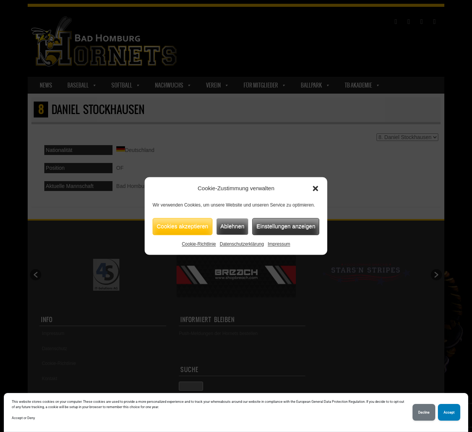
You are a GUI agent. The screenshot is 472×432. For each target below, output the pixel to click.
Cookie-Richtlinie (199, 244)
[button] (315, 189)
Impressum (279, 244)
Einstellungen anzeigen (285, 226)
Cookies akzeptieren (182, 226)
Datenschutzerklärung (242, 244)
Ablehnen (232, 226)
